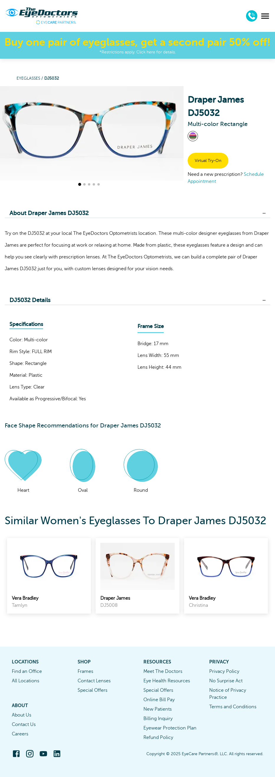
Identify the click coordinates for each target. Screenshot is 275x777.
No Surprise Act (226, 680)
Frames (85, 671)
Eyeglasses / (30, 78)
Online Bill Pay (159, 699)
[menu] (265, 16)
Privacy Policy (224, 671)
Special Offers (92, 690)
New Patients (157, 709)
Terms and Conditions (232, 706)
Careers (20, 734)
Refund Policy (158, 737)
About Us (21, 715)
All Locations (25, 680)
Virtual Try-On (208, 160)
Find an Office (27, 671)
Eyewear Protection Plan (170, 728)
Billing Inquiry (158, 718)
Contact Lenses (94, 680)
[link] (49, 576)
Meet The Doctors (162, 671)
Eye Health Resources (166, 680)
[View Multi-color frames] (193, 136)
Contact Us (24, 724)
